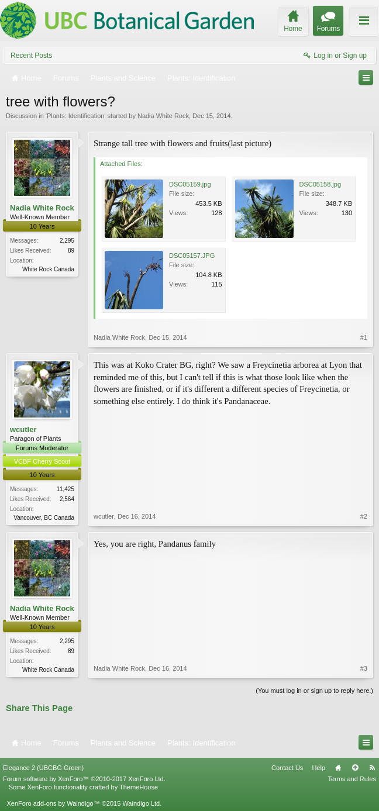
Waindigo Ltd (141, 803)
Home (338, 768)
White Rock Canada (48, 269)
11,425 (65, 489)
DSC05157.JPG (192, 255)
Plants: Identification (75, 115)
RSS (372, 768)
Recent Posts (31, 55)
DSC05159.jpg (190, 184)
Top (355, 768)
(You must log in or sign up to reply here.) (314, 690)
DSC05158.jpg (320, 184)
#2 (363, 516)
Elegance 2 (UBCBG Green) (43, 767)
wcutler (23, 429)
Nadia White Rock (163, 115)
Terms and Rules (352, 778)
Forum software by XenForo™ (84, 778)
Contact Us (287, 767)
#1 (363, 337)
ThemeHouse (138, 787)
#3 (363, 668)
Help (318, 767)
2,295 (67, 240)
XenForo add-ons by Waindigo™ (52, 803)
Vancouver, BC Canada (43, 518)
